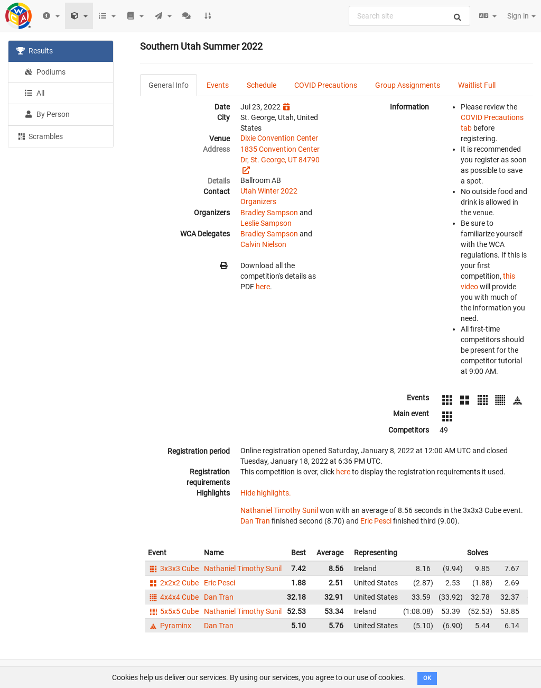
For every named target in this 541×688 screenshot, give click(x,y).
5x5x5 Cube (173, 611)
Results (34, 51)
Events (218, 85)
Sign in (521, 16)
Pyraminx (169, 625)
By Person (47, 114)
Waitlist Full (477, 85)
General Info (168, 85)
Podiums (45, 72)
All (34, 93)
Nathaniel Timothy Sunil (279, 510)
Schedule (261, 85)
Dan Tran (255, 521)
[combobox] (409, 16)
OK (427, 678)
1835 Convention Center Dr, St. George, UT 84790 (280, 154)
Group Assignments (407, 85)
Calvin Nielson (263, 244)
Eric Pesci (375, 521)
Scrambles (39, 136)
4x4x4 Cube (173, 597)
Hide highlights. (265, 493)
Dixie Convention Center (279, 138)
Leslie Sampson (266, 223)
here (263, 286)
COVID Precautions (325, 85)
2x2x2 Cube (173, 583)
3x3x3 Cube (173, 568)
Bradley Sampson (269, 212)
